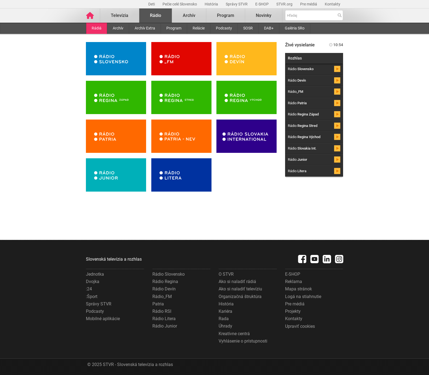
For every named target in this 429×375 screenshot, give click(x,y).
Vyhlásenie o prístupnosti (243, 341)
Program (173, 28)
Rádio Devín (164, 288)
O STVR (226, 274)
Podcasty (224, 28)
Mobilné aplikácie (103, 318)
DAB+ (269, 28)
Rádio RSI (161, 311)
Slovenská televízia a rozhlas (114, 259)
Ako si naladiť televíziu (240, 288)
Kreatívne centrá (234, 333)
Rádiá (97, 28)
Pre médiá (309, 4)
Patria (158, 303)
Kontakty (332, 4)
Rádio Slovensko (168, 274)
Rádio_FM (162, 296)
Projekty (293, 311)
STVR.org (284, 4)
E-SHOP (262, 4)
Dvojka (92, 281)
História (212, 4)
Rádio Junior (164, 326)
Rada (224, 318)
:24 (89, 288)
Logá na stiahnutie (303, 296)
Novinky (263, 15)
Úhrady (225, 326)
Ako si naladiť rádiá (237, 281)
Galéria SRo (295, 28)
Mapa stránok (298, 288)
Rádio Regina (165, 281)
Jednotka (95, 274)
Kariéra (225, 311)
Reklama (293, 281)
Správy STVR (237, 4)
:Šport (91, 296)
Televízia (119, 15)
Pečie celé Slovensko (180, 4)
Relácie (199, 28)
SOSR (248, 28)
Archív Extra (145, 28)
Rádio (155, 15)
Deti (152, 4)
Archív (118, 28)
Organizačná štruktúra (240, 296)
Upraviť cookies (300, 326)
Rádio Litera (164, 318)
